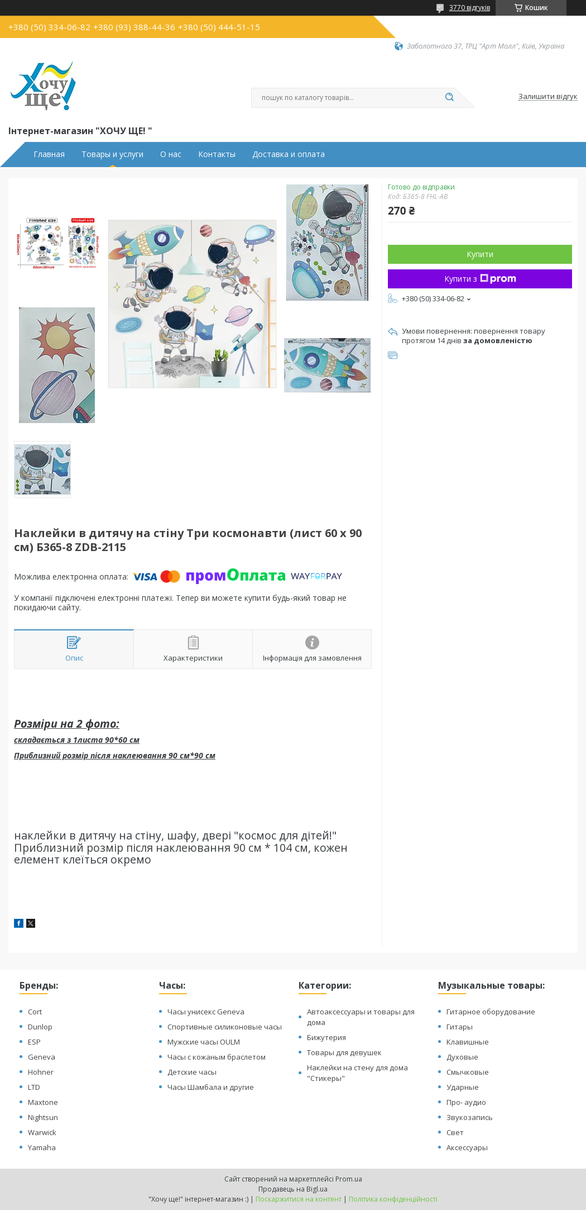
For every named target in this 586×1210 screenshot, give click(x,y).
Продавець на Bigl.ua (293, 1189)
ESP (34, 1042)
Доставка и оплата (288, 154)
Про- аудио (466, 1102)
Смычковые (467, 1072)
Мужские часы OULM (203, 1042)
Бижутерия (326, 1037)
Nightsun (43, 1117)
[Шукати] (449, 98)
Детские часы (192, 1072)
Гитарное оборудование (490, 1012)
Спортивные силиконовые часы (224, 1027)
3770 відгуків (469, 7)
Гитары (459, 1027)
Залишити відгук (548, 97)
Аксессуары (467, 1147)
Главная (49, 154)
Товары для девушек (344, 1052)
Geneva (41, 1057)
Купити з (480, 278)
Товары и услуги (112, 154)
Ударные (462, 1087)
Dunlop (40, 1027)
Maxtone (43, 1102)
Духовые (462, 1057)
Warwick (42, 1132)
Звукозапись (469, 1117)
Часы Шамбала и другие (210, 1087)
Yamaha (42, 1147)
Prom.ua (348, 1179)
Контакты (217, 154)
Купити (480, 254)
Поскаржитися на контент (299, 1199)
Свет (455, 1132)
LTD (34, 1087)
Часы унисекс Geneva (205, 1012)
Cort (35, 1012)
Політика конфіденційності (393, 1199)
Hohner (41, 1072)
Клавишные (467, 1042)
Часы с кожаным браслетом (216, 1057)
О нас (170, 154)
